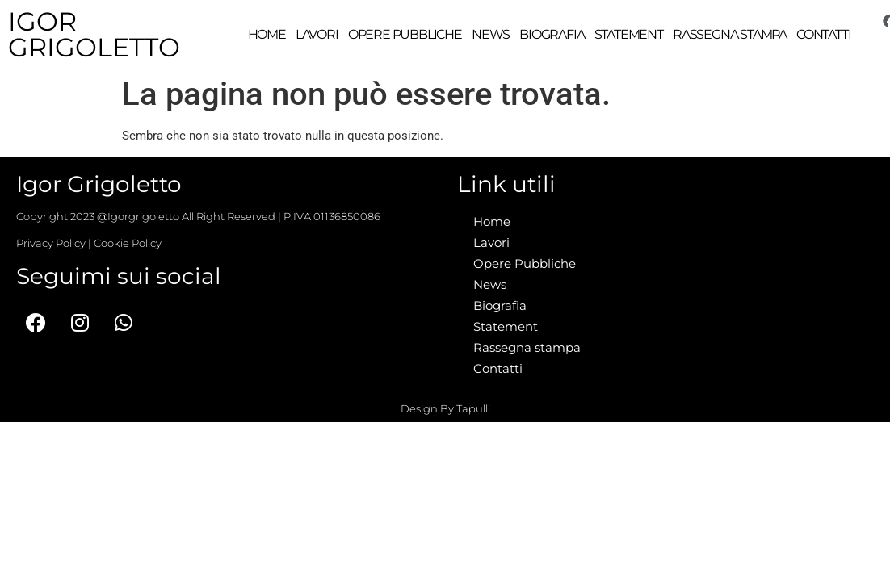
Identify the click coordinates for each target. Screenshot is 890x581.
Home (267, 33)
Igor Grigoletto (94, 33)
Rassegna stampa (730, 33)
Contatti (823, 33)
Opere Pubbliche (405, 33)
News (491, 33)
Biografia (551, 33)
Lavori (317, 33)
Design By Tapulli (445, 407)
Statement (628, 33)
